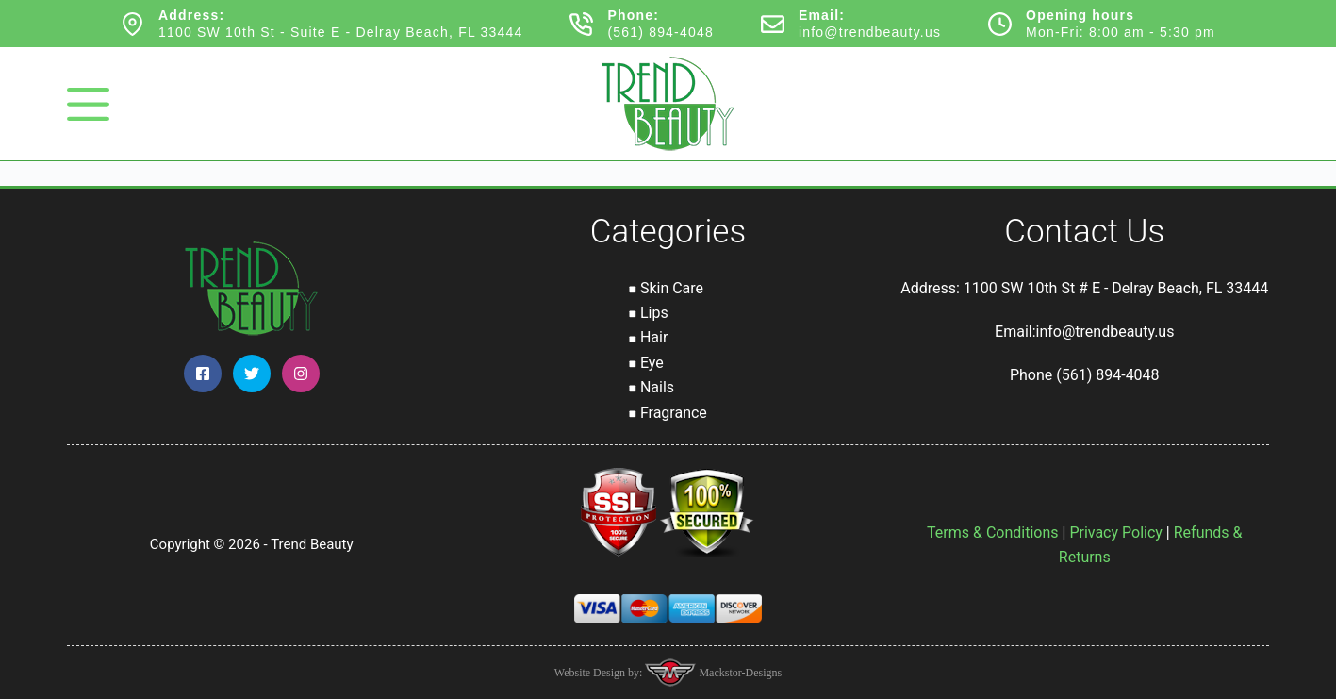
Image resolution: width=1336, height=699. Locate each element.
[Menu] (88, 104)
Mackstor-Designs (739, 672)
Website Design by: (600, 672)
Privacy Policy (1116, 532)
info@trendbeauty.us (870, 32)
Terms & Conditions (993, 532)
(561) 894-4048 (660, 32)
